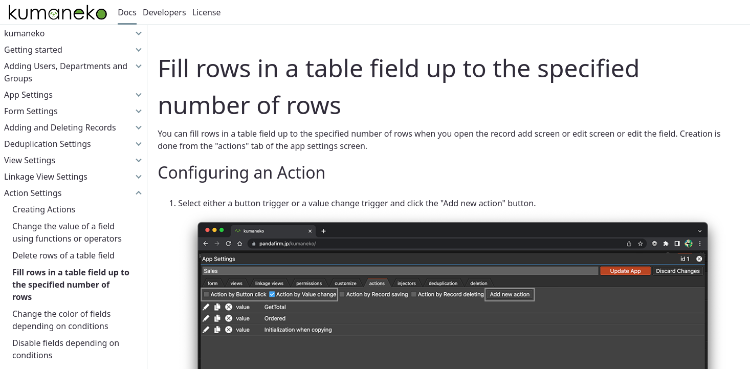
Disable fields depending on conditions (65, 349)
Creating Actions (43, 209)
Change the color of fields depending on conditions (61, 320)
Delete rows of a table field (63, 255)
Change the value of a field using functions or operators (67, 232)
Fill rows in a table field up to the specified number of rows (70, 284)
